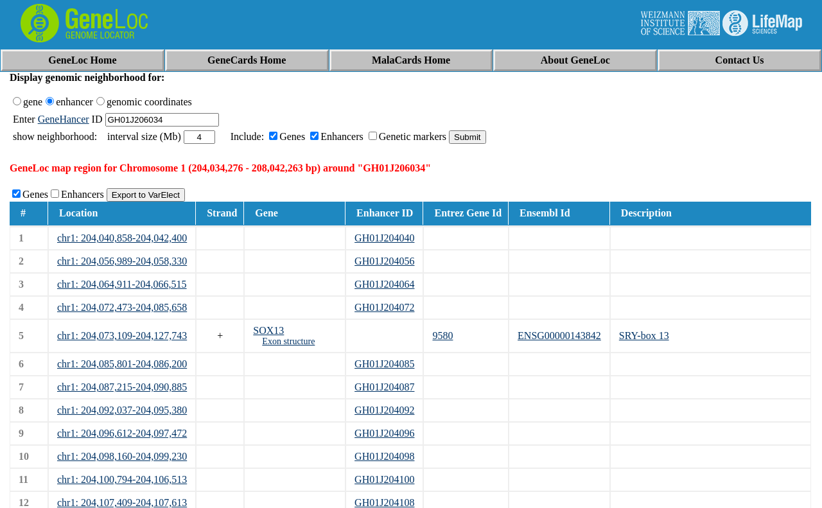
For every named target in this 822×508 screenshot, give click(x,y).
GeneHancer (63, 119)
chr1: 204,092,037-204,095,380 (122, 410)
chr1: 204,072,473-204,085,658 (122, 307)
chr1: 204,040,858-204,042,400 (122, 237)
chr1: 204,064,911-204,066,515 (122, 284)
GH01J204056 (384, 261)
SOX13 (268, 330)
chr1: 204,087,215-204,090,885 (122, 386)
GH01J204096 (384, 433)
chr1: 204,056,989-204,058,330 (122, 261)
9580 (442, 335)
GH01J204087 (384, 386)
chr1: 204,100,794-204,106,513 (122, 479)
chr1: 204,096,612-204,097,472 (122, 433)
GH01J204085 (384, 363)
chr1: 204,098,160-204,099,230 (122, 456)
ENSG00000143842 (559, 335)
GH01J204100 (384, 479)
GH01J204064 (384, 284)
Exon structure (288, 341)
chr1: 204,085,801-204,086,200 (122, 363)
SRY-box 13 (644, 335)
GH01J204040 (384, 237)
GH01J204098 (384, 456)
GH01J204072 (384, 307)
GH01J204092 (384, 410)
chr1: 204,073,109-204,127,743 (122, 335)
